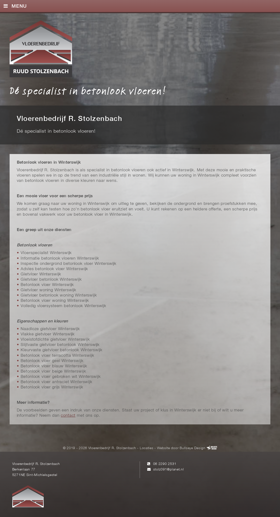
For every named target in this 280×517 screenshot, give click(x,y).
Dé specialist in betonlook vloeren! (88, 90)
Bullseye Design (193, 448)
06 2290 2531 (165, 464)
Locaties (146, 448)
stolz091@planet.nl (168, 469)
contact (68, 415)
